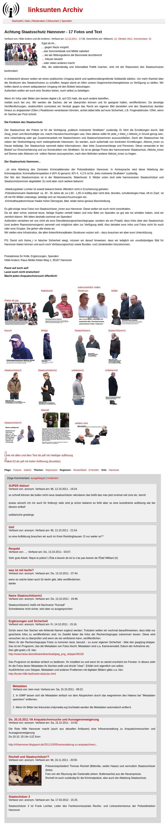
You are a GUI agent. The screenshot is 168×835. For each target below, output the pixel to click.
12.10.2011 (71, 38)
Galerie (27, 470)
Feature (17, 470)
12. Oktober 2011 (123, 38)
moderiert (52, 478)
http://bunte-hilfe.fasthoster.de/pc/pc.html (32, 673)
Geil (11, 527)
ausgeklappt (38, 478)
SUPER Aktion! (19, 485)
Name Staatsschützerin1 (25, 595)
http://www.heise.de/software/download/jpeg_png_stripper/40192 (46, 654)
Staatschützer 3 (19, 796)
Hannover (114, 470)
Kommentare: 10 (142, 38)
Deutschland (79, 470)
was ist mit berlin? (21, 570)
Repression (51, 470)
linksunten (53, 21)
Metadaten (20, 686)
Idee (27, 21)
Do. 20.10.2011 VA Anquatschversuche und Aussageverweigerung (54, 719)
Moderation (38, 21)
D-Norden (94, 470)
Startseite (17, 21)
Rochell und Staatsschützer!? (29, 756)
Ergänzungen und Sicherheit (28, 621)
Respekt (14, 548)
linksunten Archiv (55, 9)
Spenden (66, 21)
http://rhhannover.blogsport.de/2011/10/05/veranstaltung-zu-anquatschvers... (53, 744)
